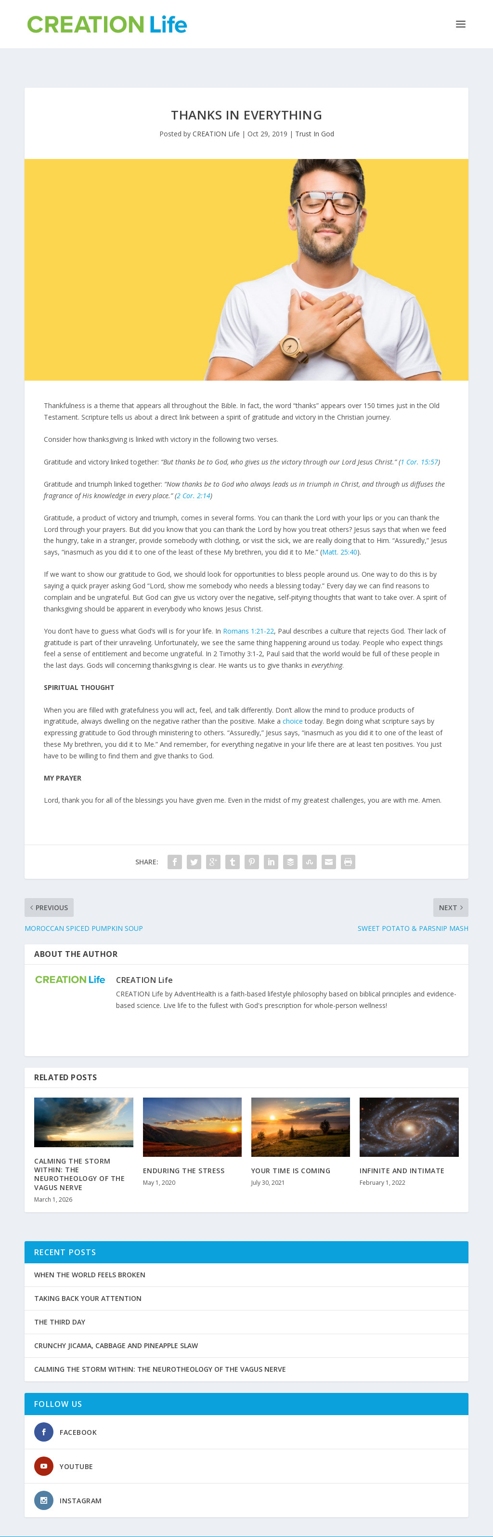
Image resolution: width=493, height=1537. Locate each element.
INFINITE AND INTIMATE (402, 1150)
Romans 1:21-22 (248, 610)
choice (293, 700)
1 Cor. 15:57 (419, 441)
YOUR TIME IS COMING (291, 1150)
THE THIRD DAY (59, 1301)
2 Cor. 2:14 (193, 475)
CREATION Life (216, 113)
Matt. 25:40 (339, 531)
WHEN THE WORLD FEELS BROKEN (89, 1254)
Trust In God (314, 113)
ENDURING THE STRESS (184, 1150)
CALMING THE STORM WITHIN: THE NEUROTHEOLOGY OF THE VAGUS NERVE (79, 1154)
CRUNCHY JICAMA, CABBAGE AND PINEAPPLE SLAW (116, 1325)
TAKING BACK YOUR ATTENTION (88, 1278)
